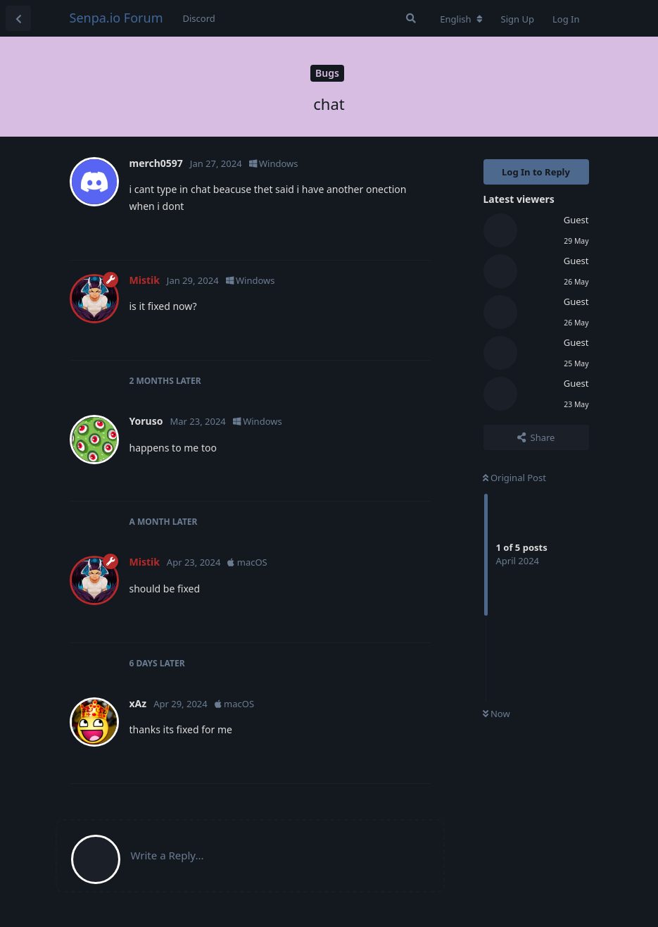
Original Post (514, 477)
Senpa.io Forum (116, 17)
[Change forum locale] (461, 19)
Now (496, 713)
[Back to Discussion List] (18, 18)
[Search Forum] (411, 18)
